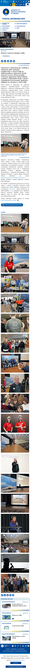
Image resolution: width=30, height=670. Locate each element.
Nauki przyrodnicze (21, 23)
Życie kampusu (6, 26)
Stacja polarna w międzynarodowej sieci (19, 605)
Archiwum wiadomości (21, 651)
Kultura (4, 30)
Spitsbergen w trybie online (18, 637)
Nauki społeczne (20, 26)
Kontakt (8, 649)
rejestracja (12, 189)
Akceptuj (15, 663)
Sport (17, 28)
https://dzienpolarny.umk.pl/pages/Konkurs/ (13, 178)
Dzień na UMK (17, 615)
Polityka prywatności (8, 651)
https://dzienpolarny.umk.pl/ (8, 200)
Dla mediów (21, 649)
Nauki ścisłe (5, 28)
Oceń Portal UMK (18, 626)
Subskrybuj (14, 649)
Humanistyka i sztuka (5, 24)
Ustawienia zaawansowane (16, 666)
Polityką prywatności (18, 660)
